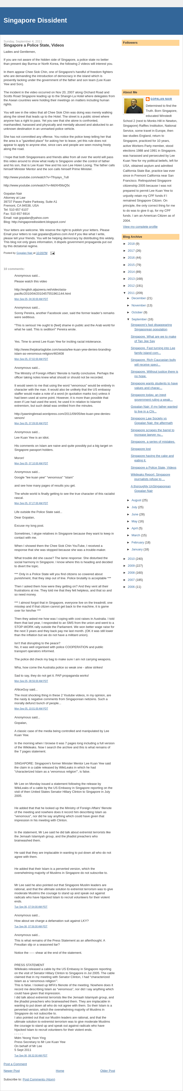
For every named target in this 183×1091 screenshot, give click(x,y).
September (140, 319)
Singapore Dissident (35, 20)
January (138, 549)
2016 (132, 257)
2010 (132, 558)
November (139, 305)
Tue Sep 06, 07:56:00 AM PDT (31, 926)
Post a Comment (15, 1064)
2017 (132, 250)
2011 (132, 293)
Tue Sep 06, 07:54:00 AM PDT (31, 907)
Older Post (107, 1071)
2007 (132, 580)
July (135, 507)
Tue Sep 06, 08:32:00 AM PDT (31, 1055)
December (139, 298)
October (138, 312)
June (135, 514)
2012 (132, 285)
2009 (132, 565)
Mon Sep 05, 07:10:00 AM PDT (31, 463)
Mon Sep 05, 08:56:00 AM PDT (31, 681)
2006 (132, 587)
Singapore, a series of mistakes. (153, 441)
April (135, 528)
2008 (132, 572)
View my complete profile (140, 226)
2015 (132, 265)
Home (60, 1071)
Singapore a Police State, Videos (153, 467)
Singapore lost (141, 449)
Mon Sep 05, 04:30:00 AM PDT (31, 299)
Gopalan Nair (161, 99)
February (138, 542)
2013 (132, 278)
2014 (132, 272)
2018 (132, 243)
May (135, 521)
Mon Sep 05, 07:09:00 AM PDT (31, 423)
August (137, 500)
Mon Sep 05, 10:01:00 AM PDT (31, 708)
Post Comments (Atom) (39, 1079)
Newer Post (12, 1071)
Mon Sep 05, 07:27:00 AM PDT (31, 503)
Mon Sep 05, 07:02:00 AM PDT (31, 359)
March (136, 535)
